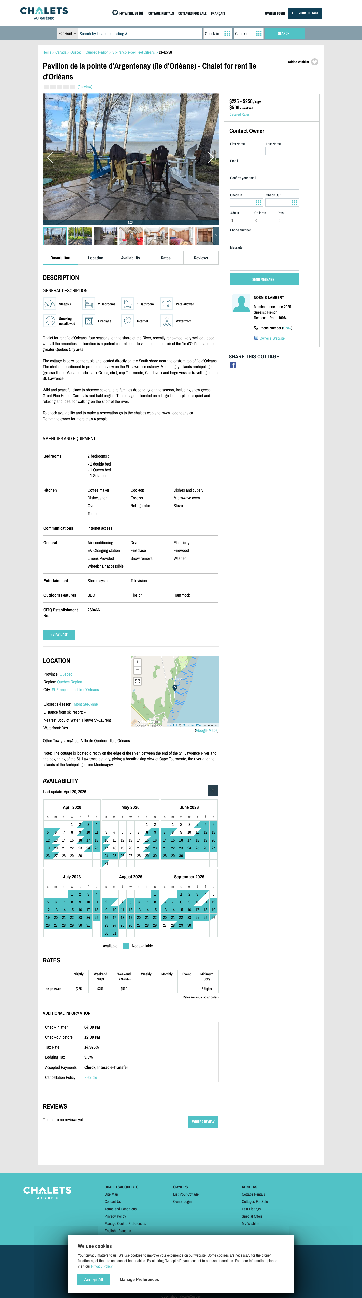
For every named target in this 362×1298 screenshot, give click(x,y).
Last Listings (251, 1209)
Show (287, 328)
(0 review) (85, 86)
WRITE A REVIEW (203, 1122)
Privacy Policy (115, 1216)
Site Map (111, 1194)
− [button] (137, 670)
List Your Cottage (186, 1194)
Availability (130, 258)
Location (95, 258)
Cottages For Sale (255, 1201)
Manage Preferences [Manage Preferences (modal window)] (139, 1279)
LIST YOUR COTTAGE (305, 13)
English (110, 1230)
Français (124, 1230)
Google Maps (206, 730)
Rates (166, 258)
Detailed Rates (239, 114)
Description (60, 257)
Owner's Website (272, 338)
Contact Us (113, 1201)
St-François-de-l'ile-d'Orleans (75, 689)
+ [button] (137, 662)
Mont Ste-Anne (86, 704)
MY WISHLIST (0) (131, 14)
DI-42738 (165, 52)
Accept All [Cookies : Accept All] (93, 1279)
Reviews (201, 258)
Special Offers (252, 1216)
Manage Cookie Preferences (125, 1223)
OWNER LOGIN (275, 14)
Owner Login (182, 1201)
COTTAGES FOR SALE (192, 14)
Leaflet (173, 725)
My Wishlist (250, 1223)
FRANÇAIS (218, 14)
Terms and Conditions (121, 1209)
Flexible (90, 1077)
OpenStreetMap (192, 725)
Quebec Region (69, 682)
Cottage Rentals (253, 1194)
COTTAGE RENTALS (161, 14)
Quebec (66, 674)
